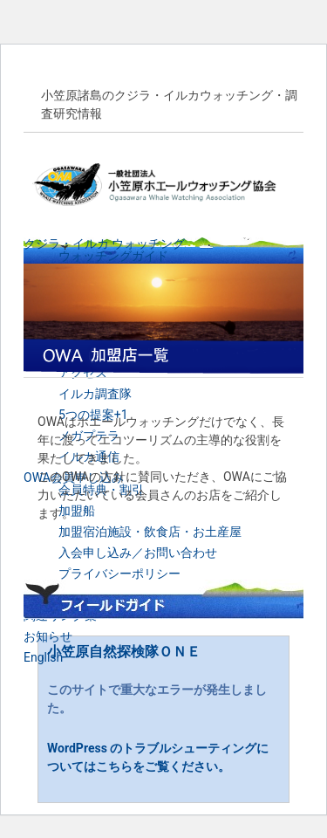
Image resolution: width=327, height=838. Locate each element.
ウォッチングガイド (113, 256)
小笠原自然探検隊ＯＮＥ (124, 651)
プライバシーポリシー (119, 573)
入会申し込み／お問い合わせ (137, 553)
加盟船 (76, 511)
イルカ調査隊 (95, 394)
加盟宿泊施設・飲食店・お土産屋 (150, 532)
